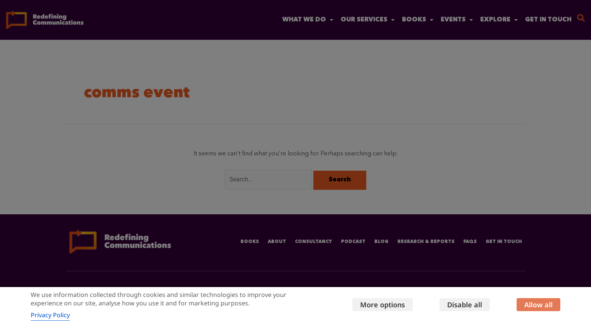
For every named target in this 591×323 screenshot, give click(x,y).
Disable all (464, 304)
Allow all (538, 304)
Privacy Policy (50, 315)
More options (382, 304)
